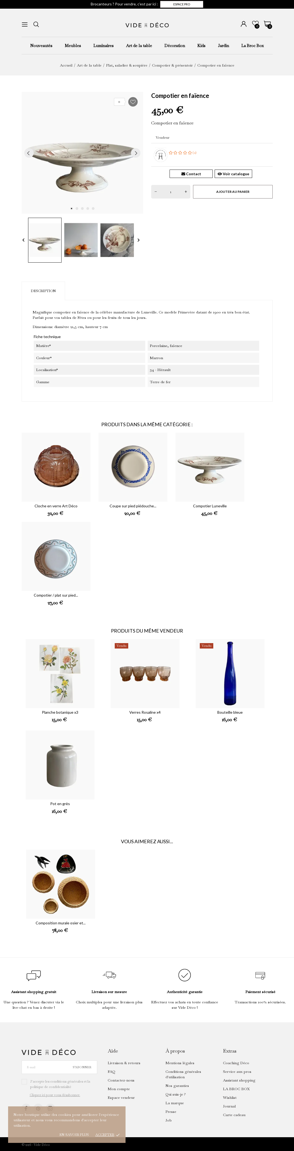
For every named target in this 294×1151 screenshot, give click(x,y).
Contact (191, 173)
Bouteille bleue (230, 712)
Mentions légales (179, 1062)
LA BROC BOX (236, 1088)
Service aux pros (237, 1071)
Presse (170, 1111)
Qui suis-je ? (175, 1094)
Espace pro (181, 4)
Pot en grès (60, 803)
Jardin (223, 45)
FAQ (111, 1071)
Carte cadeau (234, 1114)
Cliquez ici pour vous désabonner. (55, 1095)
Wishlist (229, 1097)
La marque (174, 1102)
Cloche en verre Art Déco (56, 506)
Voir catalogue (233, 173)
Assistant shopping (239, 1080)
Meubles (73, 45)
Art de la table (139, 45)
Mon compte (119, 1088)
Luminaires (103, 45)
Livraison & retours (124, 1062)
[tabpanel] (82, 153)
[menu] (25, 24)
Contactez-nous (121, 1080)
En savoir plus (74, 1134)
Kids (201, 45)
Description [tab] (43, 291)
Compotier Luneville (210, 506)
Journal (229, 1106)
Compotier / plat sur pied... (56, 595)
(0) (183, 152)
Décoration (174, 45)
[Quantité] (170, 192)
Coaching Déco (236, 1062)
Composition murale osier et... (61, 923)
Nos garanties (177, 1085)
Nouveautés (41, 45)
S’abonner (82, 1067)
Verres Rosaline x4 (145, 712)
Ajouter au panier (232, 192)
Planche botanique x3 (60, 712)
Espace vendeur (121, 1097)
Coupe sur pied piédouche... (133, 506)
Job (168, 1120)
